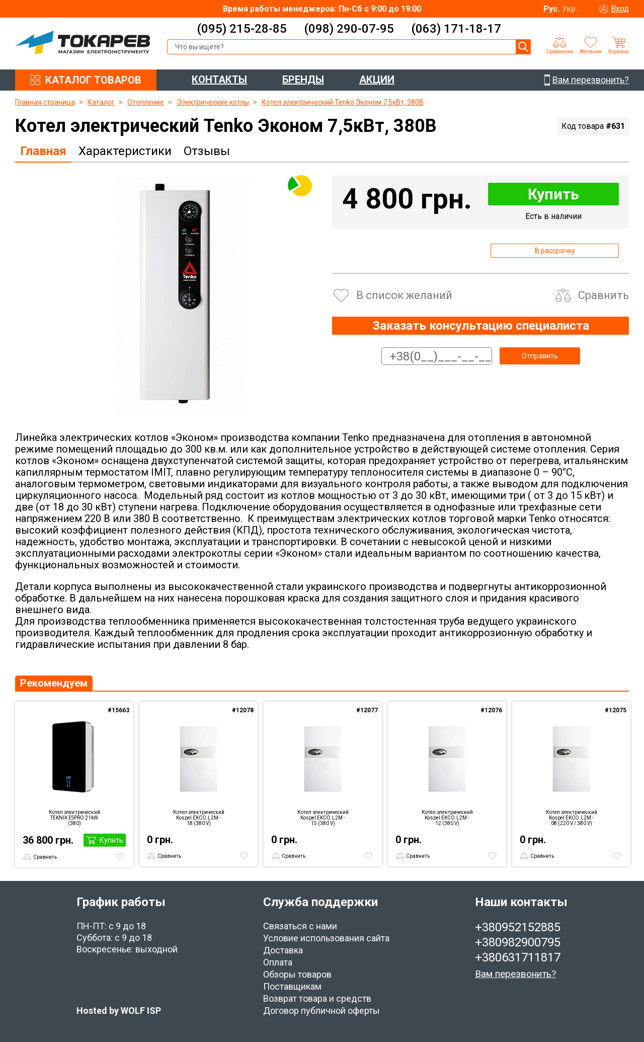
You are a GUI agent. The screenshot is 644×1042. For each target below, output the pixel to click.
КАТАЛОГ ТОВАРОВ (93, 80)
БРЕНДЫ (303, 79)
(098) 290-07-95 (349, 29)
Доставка (283, 950)
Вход (620, 9)
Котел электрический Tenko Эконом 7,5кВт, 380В (343, 102)
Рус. (551, 9)
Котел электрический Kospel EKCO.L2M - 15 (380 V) (323, 817)
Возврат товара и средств (317, 998)
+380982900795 (517, 942)
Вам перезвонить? (515, 974)
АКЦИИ (376, 79)
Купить (553, 194)
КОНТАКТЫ (219, 79)
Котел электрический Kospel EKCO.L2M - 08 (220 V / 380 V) (571, 817)
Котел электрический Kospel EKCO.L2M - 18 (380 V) (198, 817)
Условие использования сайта (326, 938)
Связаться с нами (300, 926)
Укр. (570, 9)
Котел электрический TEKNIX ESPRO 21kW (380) (74, 817)
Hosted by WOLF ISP (118, 1010)
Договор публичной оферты (321, 1010)
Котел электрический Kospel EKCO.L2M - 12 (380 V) (447, 817)
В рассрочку (555, 251)
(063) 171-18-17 (456, 29)
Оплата (277, 962)
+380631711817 (517, 957)
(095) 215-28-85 (242, 29)
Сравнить (603, 295)
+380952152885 (517, 927)
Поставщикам (292, 986)
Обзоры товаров (297, 974)
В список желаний (404, 295)
